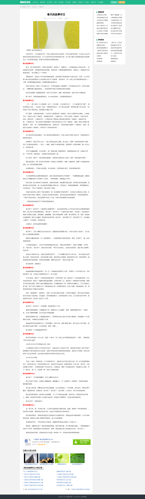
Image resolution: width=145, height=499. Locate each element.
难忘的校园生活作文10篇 (35, 489)
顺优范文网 (69, 496)
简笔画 (74, 2)
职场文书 (80, 2)
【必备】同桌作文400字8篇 (65, 474)
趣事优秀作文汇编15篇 (64, 471)
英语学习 (93, 2)
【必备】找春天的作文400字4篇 (33, 485)
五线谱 (99, 56)
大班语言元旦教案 (102, 20)
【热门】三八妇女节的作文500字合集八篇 (116, 43)
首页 (28, 6)
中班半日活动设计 (116, 33)
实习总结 (113, 56)
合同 (55, 2)
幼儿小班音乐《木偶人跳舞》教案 (102, 26)
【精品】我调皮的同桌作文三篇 (33, 482)
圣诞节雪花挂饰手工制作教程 (116, 48)
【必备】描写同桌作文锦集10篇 (33, 480)
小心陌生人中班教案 (102, 31)
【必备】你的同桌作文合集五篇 (66, 477)
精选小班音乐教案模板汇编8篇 (102, 34)
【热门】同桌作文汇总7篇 (32, 474)
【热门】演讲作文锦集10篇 (32, 477)
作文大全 (35, 2)
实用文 (87, 2)
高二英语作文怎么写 (102, 43)
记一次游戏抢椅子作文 (31, 471)
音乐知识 (61, 2)
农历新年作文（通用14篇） (65, 485)
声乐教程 (99, 58)
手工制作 (68, 2)
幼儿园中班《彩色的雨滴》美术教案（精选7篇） (116, 26)
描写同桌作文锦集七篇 (64, 482)
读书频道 (100, 2)
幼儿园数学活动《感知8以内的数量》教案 (115, 29)
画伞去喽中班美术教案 (102, 29)
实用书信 (42, 2)
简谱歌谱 (99, 61)
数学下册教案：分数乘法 (116, 15)
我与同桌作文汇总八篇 (64, 480)
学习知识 (49, 2)
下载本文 (66, 18)
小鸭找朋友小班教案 (116, 18)
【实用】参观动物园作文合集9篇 (80, 489)
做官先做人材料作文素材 (102, 54)
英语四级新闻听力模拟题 (102, 48)
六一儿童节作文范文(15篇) (116, 54)
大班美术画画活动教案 (116, 23)
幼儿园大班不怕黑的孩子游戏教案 (116, 31)
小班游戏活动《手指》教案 (116, 21)
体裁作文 (113, 61)
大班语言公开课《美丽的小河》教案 (102, 15)
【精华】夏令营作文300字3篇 (102, 51)
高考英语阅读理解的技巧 (116, 51)
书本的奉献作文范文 (102, 18)
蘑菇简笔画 (100, 23)
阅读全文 (61, 18)
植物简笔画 (114, 58)
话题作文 (41, 6)
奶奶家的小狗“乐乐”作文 (115, 45)
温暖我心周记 (101, 45)
